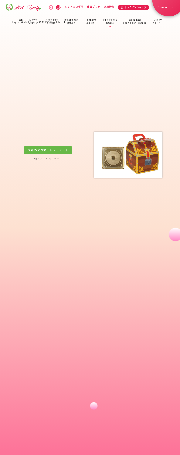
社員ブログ (94, 7)
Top (20, 21)
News (33, 21)
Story (158, 21)
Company (51, 21)
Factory (91, 21)
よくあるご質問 (74, 7)
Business (71, 21)
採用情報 (109, 7)
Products (110, 21)
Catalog (135, 21)
